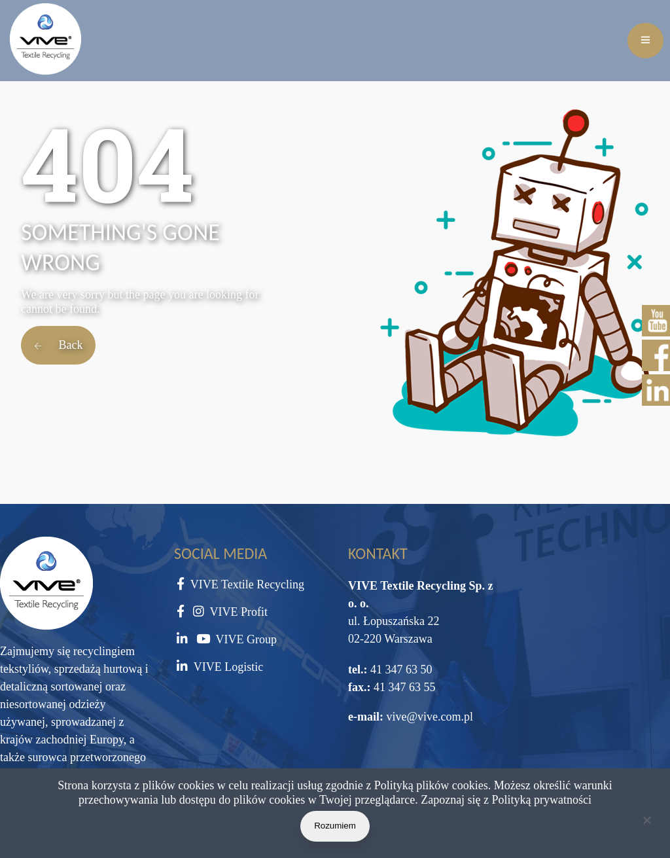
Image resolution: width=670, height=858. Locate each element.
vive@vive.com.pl (429, 716)
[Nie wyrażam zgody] (646, 822)
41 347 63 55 (403, 687)
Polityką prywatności (541, 799)
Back (58, 344)
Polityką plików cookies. (432, 785)
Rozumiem (335, 826)
